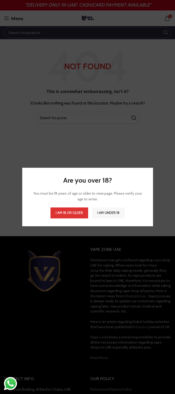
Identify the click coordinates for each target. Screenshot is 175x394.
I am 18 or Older (69, 213)
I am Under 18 (108, 213)
